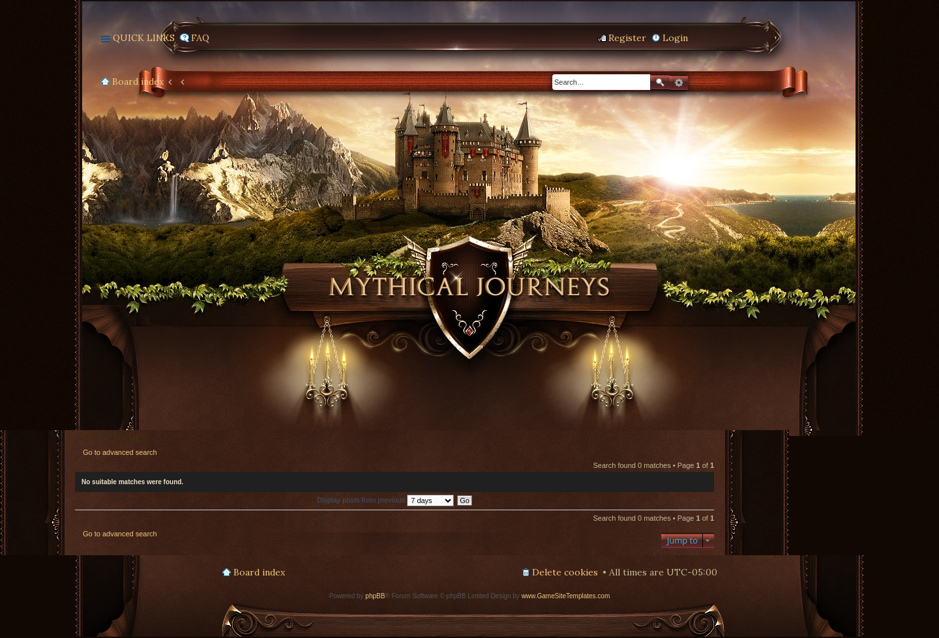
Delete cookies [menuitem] (565, 572)
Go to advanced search (120, 452)
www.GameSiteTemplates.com (566, 596)
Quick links (144, 38)
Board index (138, 81)
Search (660, 82)
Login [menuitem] (675, 38)
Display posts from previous (385, 500)
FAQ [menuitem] (200, 38)
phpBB (375, 596)
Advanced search (679, 82)
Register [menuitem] (627, 38)
